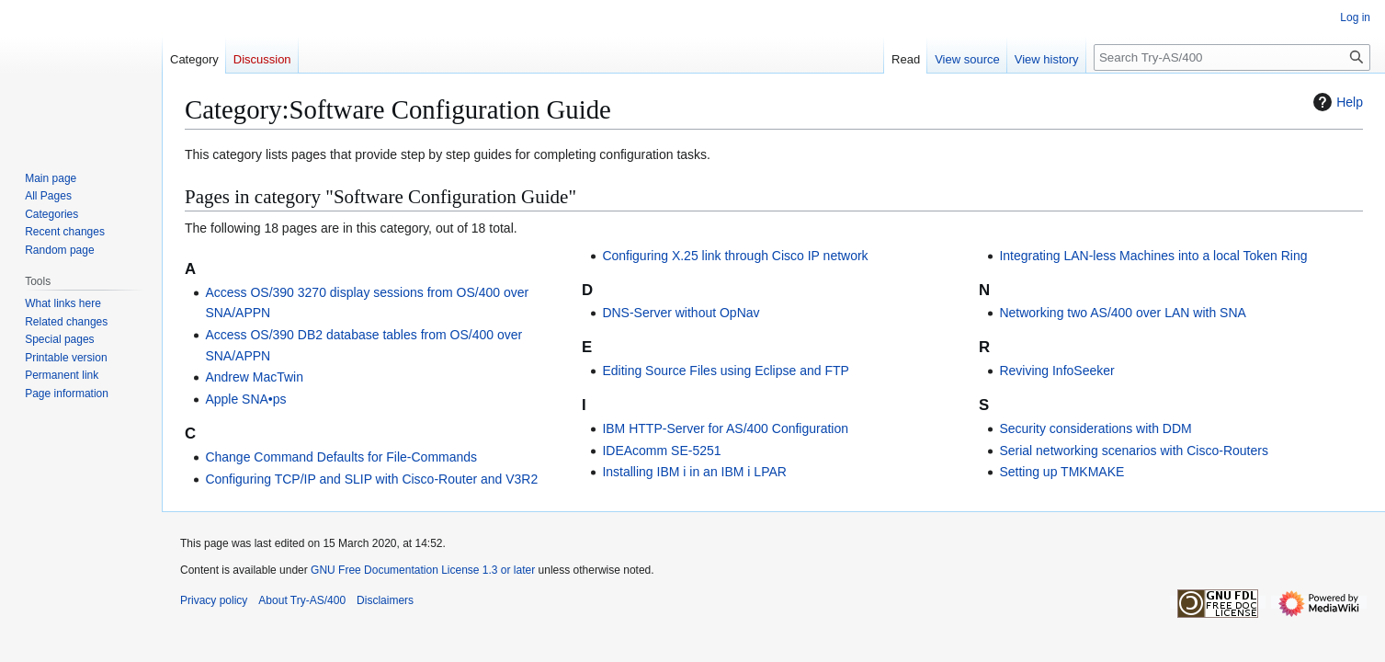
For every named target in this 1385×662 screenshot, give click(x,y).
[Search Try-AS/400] (1232, 57)
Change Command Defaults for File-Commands (341, 457)
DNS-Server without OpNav (680, 312)
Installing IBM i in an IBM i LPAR (694, 471)
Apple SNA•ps (245, 399)
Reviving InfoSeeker (1056, 370)
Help (1336, 102)
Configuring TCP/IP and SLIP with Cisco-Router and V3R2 (371, 479)
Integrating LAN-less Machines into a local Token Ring (1153, 255)
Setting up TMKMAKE (1061, 471)
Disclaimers (385, 600)
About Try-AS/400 (302, 600)
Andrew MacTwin (254, 377)
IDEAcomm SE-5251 (661, 450)
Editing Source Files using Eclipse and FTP (725, 370)
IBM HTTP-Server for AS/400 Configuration (725, 428)
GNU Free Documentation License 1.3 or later (423, 570)
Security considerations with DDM (1095, 428)
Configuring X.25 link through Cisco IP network (735, 255)
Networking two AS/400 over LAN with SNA (1122, 312)
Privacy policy (213, 600)
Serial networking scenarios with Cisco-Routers (1133, 450)
